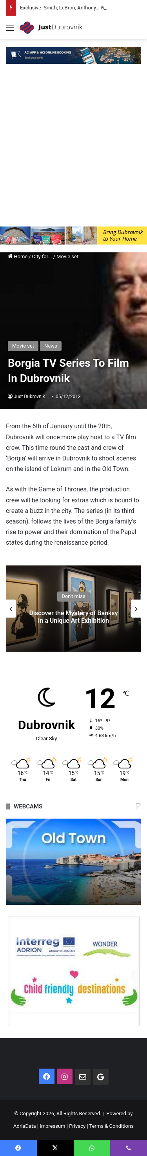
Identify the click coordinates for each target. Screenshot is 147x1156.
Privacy (77, 1126)
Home (17, 256)
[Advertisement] (73, 149)
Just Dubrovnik (29, 396)
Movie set (67, 256)
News (50, 346)
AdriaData (24, 1126)
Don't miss (73, 596)
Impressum (52, 1126)
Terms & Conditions (111, 1126)
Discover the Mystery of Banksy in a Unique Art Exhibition (73, 616)
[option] (73, 608)
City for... (42, 256)
